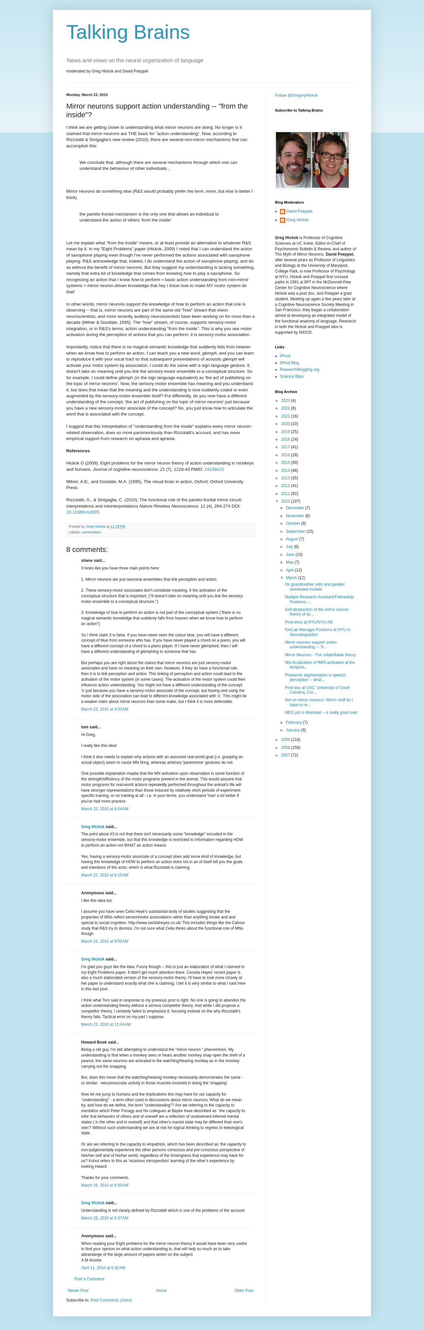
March (292, 577)
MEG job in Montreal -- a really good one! (321, 712)
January (293, 730)
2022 (286, 408)
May (290, 562)
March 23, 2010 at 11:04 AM (106, 1024)
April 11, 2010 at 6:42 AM (103, 1267)
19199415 (214, 469)
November (295, 516)
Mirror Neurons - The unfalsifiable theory (320, 655)
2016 (286, 455)
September (296, 531)
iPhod (285, 356)
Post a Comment (89, 1279)
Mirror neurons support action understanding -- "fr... (311, 644)
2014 (286, 470)
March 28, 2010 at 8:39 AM (104, 1185)
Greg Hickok (93, 826)
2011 (286, 493)
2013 (286, 478)
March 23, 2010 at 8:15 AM (104, 875)
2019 (286, 431)
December (295, 508)
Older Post (244, 1290)
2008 (286, 747)
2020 (286, 423)
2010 (286, 501)
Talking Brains (128, 32)
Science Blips (292, 376)
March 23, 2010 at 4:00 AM (104, 709)
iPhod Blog (289, 363)
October (293, 523)
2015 (286, 462)
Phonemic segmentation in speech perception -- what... (315, 677)
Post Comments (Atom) (111, 1300)
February (294, 722)
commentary (91, 532)
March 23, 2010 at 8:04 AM (104, 809)
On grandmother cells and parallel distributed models (314, 586)
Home (161, 1290)
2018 (286, 439)
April (290, 570)
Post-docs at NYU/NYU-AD (309, 622)
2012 (286, 485)
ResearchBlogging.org (299, 369)
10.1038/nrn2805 (82, 512)
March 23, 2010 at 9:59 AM (104, 941)
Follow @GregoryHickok (296, 95)
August (292, 539)
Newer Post (78, 1290)
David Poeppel (299, 211)
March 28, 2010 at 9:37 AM (104, 1218)
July (290, 546)
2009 (286, 739)
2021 (286, 416)
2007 (286, 755)
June (290, 554)
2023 (286, 400)
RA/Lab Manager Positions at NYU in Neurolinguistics (317, 632)
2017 (286, 447)
